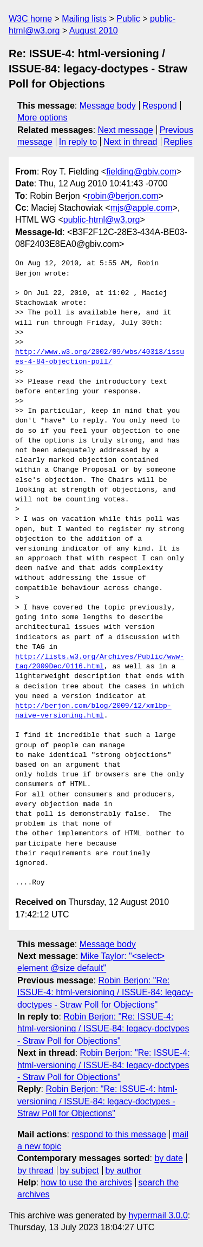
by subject (79, 1170)
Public (128, 18)
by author (123, 1170)
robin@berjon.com (123, 195)
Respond (159, 105)
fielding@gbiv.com (141, 171)
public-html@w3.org (101, 219)
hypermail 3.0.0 (157, 1215)
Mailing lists (84, 18)
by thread (35, 1170)
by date (168, 1158)
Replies (177, 141)
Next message (125, 130)
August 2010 (93, 30)
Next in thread (130, 141)
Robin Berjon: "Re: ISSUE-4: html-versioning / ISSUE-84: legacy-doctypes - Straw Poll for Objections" (105, 992)
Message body (108, 105)
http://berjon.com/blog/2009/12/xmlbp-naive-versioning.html (93, 711)
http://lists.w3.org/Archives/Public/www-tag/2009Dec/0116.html (99, 662)
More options (42, 117)
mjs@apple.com (141, 207)
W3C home (30, 18)
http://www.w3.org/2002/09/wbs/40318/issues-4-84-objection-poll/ (99, 357)
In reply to (78, 141)
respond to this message (118, 1134)
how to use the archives (86, 1182)
